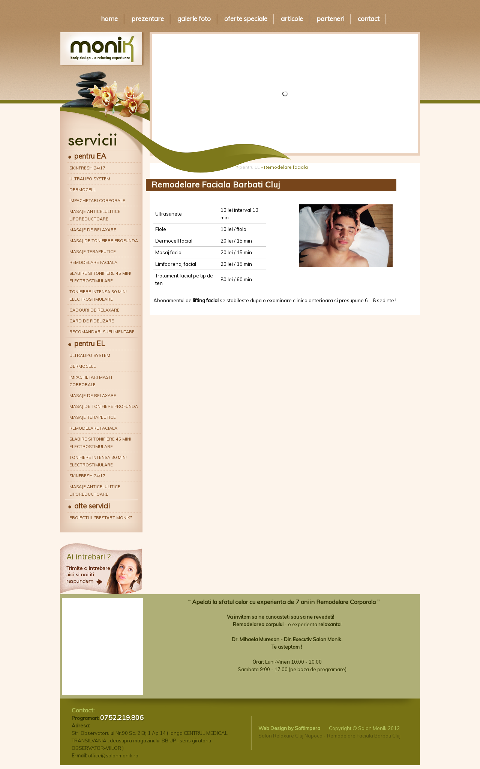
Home (109, 18)
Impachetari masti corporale (90, 381)
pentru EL (89, 343)
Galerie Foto (194, 18)
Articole (292, 18)
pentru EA (90, 155)
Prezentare (147, 18)
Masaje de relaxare (92, 229)
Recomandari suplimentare (102, 331)
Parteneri (330, 18)
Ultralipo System (89, 178)
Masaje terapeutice (92, 251)
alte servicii (92, 505)
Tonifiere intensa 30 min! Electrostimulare (98, 295)
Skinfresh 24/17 (87, 168)
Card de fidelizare (91, 321)
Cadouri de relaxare (94, 310)
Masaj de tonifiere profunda (103, 240)
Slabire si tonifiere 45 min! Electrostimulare (100, 277)
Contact (369, 18)
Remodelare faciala (93, 262)
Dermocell (82, 189)
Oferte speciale (245, 18)
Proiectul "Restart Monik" (100, 517)
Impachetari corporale (97, 200)
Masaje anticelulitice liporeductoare (94, 215)
